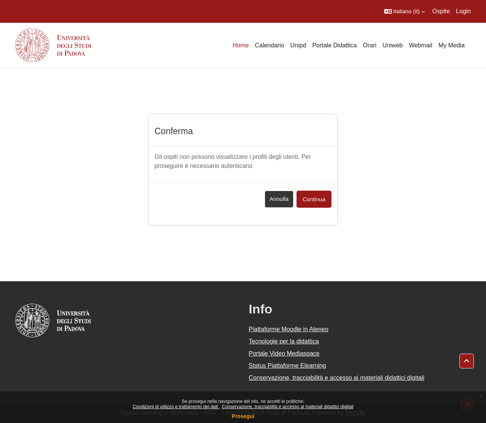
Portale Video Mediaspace (284, 353)
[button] (404, 11)
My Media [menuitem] (452, 45)
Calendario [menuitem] (269, 45)
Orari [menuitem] (370, 45)
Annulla (279, 199)
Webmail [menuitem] (420, 45)
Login (463, 11)
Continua (314, 199)
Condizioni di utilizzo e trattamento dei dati (176, 406)
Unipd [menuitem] (298, 45)
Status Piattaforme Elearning (287, 365)
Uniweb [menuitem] (392, 45)
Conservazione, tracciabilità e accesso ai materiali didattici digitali (287, 406)
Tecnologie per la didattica (284, 341)
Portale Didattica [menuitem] (334, 45)
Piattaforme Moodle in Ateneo (288, 329)
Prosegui (243, 416)
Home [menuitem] (240, 45)
